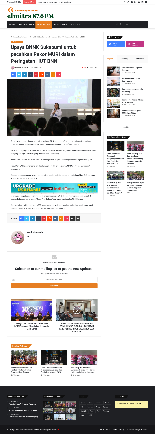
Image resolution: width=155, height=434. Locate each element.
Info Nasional (59, 25)
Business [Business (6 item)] (98, 403)
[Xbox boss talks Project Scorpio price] (113, 81)
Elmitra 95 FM (25, 25)
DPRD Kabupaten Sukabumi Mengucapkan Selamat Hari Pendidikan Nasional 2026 (51, 370)
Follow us (120, 397)
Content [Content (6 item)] (89, 407)
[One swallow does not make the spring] (113, 92)
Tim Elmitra (130, 430)
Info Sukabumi (43, 25)
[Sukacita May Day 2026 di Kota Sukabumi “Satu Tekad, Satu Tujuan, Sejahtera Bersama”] (116, 175)
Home (12, 25)
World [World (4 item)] (90, 415)
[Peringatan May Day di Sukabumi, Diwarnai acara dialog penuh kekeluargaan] (135, 175)
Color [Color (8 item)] (82, 407)
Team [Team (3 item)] (91, 411)
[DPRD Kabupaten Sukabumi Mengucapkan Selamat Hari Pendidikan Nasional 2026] (54, 357)
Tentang (121, 430)
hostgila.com (52, 430)
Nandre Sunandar (20, 68)
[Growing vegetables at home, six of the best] (113, 103)
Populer (110, 59)
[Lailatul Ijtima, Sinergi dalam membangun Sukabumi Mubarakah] (71, 410)
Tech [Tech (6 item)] (98, 411)
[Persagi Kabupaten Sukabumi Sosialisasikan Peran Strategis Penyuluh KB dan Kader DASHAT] (71, 417)
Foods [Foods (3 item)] (98, 407)
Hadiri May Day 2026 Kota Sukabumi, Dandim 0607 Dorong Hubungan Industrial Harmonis (83, 370)
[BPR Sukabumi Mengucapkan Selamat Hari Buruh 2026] (59, 417)
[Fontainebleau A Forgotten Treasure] (113, 71)
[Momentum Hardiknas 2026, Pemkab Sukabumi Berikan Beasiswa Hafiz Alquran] (24, 357)
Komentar (140, 59)
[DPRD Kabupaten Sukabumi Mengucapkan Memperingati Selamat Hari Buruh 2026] (48, 417)
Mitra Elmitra (75, 25)
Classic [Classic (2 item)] (107, 403)
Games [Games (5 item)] (105, 407)
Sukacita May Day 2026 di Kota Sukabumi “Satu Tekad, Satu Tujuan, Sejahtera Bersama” (114, 188)
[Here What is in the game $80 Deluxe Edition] (113, 113)
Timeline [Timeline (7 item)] (106, 411)
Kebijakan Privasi (141, 430)
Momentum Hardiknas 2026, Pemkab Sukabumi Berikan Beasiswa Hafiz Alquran (21, 370)
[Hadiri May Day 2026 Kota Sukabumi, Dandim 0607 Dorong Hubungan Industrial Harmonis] (84, 357)
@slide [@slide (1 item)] (83, 403)
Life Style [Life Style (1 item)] (84, 411)
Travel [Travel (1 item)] (83, 415)
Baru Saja (125, 59)
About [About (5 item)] (90, 403)
